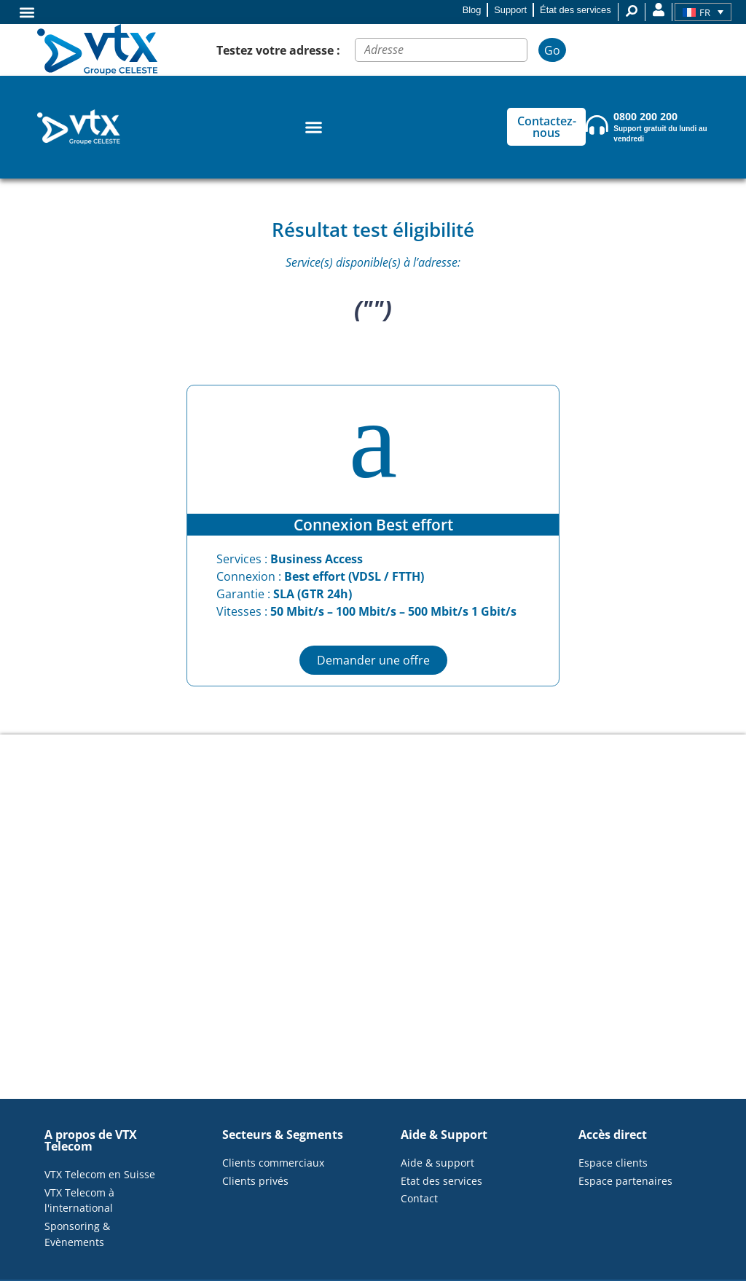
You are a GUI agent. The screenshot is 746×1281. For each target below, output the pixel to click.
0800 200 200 (645, 116)
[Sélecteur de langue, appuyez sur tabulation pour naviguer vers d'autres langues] (703, 12)
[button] (27, 12)
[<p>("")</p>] (373, 916)
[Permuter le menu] (314, 127)
